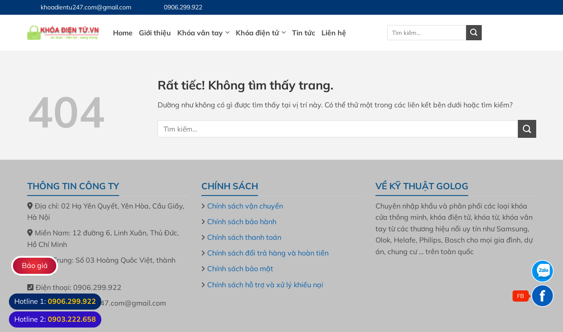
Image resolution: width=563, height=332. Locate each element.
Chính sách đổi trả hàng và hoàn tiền (268, 252)
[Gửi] (473, 32)
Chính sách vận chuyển (245, 205)
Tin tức (303, 32)
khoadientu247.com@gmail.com (86, 7)
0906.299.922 (183, 7)
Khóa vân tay (203, 32)
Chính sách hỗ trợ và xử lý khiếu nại (265, 284)
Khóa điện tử (261, 32)
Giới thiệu (155, 32)
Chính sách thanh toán (244, 237)
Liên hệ (333, 32)
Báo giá (35, 265)
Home (123, 32)
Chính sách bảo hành (241, 221)
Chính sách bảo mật (240, 268)
